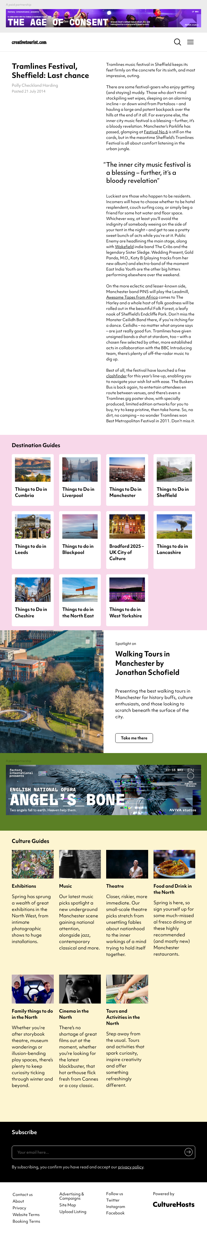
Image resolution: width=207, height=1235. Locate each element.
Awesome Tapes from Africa (132, 297)
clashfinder (116, 376)
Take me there (134, 738)
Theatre (115, 886)
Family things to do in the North (32, 1014)
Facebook (115, 1213)
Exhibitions (24, 886)
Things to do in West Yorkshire (125, 612)
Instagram (115, 1207)
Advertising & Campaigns (71, 1196)
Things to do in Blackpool (78, 549)
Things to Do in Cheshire (31, 612)
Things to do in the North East (78, 612)
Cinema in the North (74, 1014)
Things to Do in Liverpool (78, 492)
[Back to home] (29, 42)
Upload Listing (72, 1212)
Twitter (113, 1200)
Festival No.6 (156, 132)
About (18, 1201)
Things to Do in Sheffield (173, 492)
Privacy (19, 1208)
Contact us (23, 1194)
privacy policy (130, 1167)
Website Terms (26, 1215)
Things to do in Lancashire (172, 549)
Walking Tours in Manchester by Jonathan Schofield (149, 663)
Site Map (67, 1205)
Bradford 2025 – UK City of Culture (126, 552)
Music (65, 886)
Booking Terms (26, 1221)
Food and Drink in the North (173, 889)
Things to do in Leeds (30, 549)
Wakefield (124, 246)
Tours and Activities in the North (123, 1017)
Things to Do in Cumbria (31, 492)
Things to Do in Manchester (125, 492)
